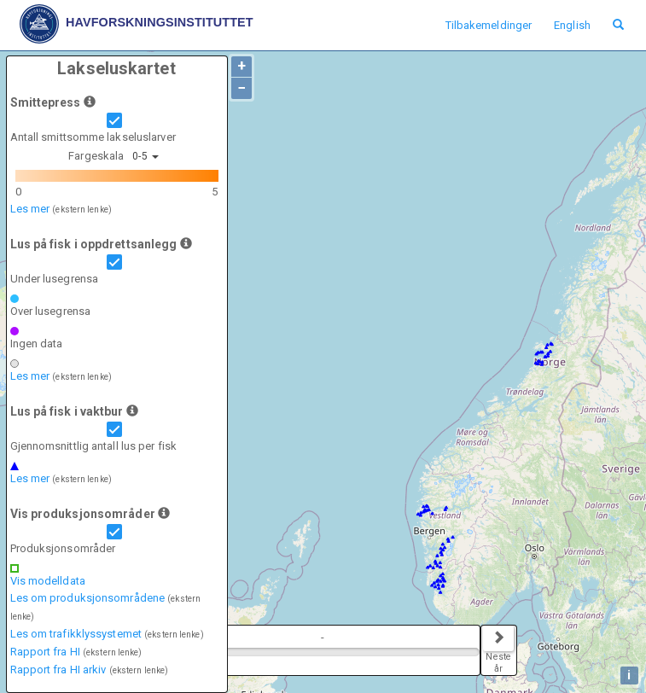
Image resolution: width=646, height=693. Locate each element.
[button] (90, 102)
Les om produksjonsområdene (88, 597)
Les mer (30, 208)
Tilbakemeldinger (489, 25)
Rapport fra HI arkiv (58, 669)
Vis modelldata (47, 580)
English (572, 25)
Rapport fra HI (45, 651)
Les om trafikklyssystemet (76, 633)
